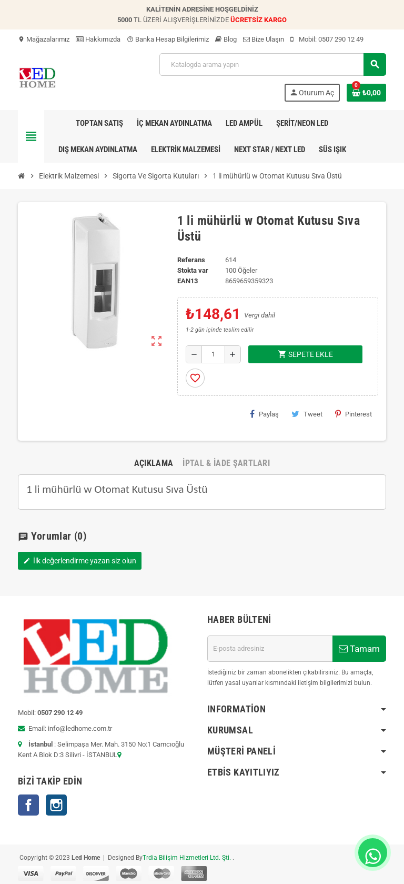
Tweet (306, 414)
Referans (191, 260)
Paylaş (264, 414)
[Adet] (213, 354)
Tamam (359, 648)
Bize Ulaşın (263, 39)
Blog (226, 39)
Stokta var (192, 270)
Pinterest (353, 414)
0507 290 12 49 (340, 39)
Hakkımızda (98, 39)
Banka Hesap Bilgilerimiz (168, 39)
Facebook (28, 805)
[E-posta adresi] (269, 648)
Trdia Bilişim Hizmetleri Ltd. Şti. (188, 857)
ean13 (187, 281)
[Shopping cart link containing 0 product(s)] (366, 93)
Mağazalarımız (43, 39)
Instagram (56, 805)
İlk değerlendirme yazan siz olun (79, 561)
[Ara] (272, 64)
